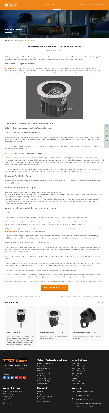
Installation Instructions (44, 401)
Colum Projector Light (43, 381)
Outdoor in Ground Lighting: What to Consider (26, 297)
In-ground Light (41, 366)
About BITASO (47, 5)
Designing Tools (42, 394)
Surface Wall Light (77, 373)
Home (10, 40)
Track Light (75, 378)
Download (76, 5)
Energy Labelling (42, 399)
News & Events (57, 5)
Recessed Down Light (78, 366)
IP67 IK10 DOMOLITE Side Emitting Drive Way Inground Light (83, 297)
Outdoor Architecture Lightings (52, 360)
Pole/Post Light (41, 376)
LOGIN (101, 4)
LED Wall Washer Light (44, 371)
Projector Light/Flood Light (45, 363)
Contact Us (84, 5)
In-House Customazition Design (12, 391)
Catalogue (40, 391)
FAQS (4, 401)
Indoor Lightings (79, 360)
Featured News (30, 40)
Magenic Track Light (78, 383)
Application (39, 5)
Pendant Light (76, 376)
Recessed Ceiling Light (78, 371)
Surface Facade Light (43, 373)
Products (32, 5)
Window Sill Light (42, 383)
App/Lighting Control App (44, 396)
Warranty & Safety (8, 404)
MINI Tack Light (76, 381)
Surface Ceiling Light (43, 378)
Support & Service (67, 5)
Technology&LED (8, 396)
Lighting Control (7, 399)
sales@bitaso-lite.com (86, 391)
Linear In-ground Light (43, 368)
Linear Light (75, 363)
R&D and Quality (8, 394)
